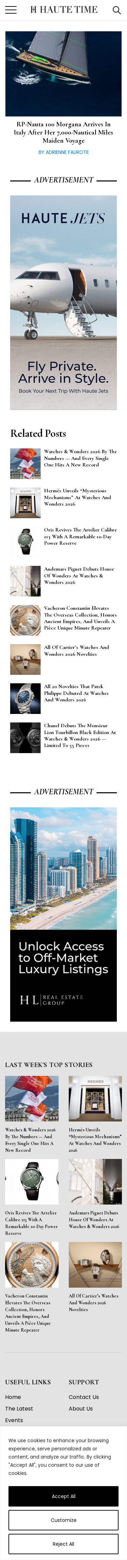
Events (14, 1420)
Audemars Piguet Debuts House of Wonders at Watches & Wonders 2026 (94, 1219)
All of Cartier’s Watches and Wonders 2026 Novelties (94, 1302)
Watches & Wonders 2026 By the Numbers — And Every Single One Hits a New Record (30, 1140)
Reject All (63, 1544)
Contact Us (84, 1397)
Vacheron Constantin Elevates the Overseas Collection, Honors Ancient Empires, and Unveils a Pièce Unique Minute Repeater (28, 1313)
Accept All (64, 1496)
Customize (64, 1520)
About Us (81, 1409)
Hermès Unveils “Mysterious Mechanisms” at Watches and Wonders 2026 (95, 1140)
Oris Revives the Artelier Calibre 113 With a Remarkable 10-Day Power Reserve (31, 1223)
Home (13, 1397)
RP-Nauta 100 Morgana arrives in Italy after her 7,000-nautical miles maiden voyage (63, 132)
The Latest (19, 1409)
